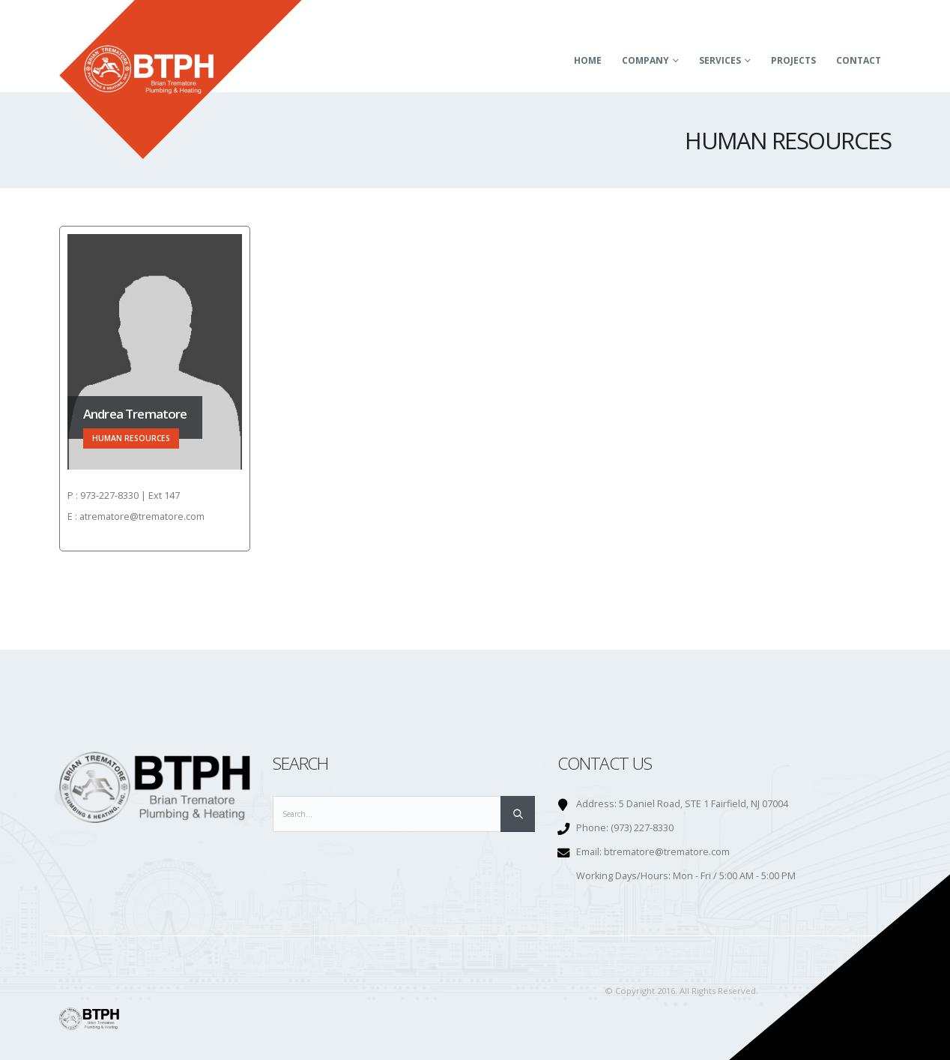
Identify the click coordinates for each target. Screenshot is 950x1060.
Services (720, 60)
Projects (793, 60)
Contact (858, 60)
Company (645, 60)
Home (588, 60)
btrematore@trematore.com (667, 851)
